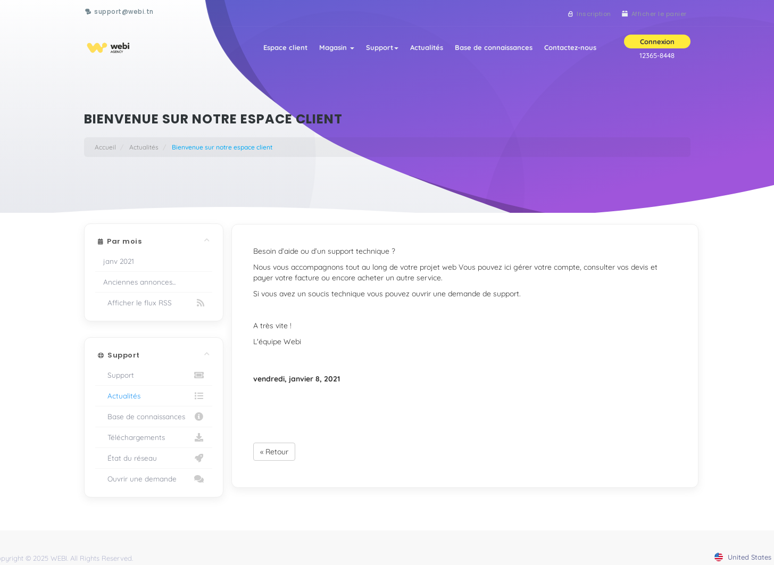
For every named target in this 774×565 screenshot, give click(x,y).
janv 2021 (118, 260)
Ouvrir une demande (154, 478)
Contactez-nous (570, 49)
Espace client (280, 49)
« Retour (274, 451)
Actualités (424, 49)
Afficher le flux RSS (154, 302)
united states (742, 557)
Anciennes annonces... (139, 281)
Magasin (332, 49)
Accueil (105, 147)
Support (379, 49)
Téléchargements (154, 437)
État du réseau (154, 458)
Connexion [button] (657, 43)
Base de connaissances (492, 49)
